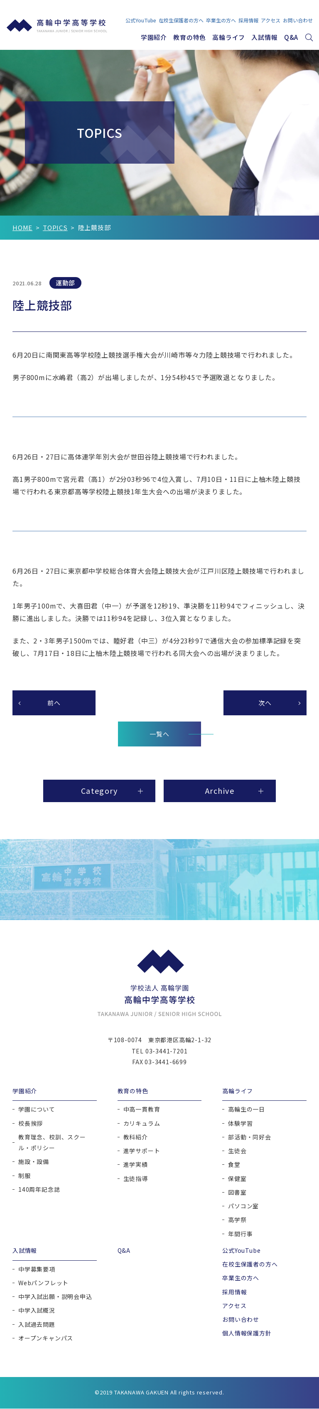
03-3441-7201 (166, 1051)
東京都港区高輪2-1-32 (179, 1040)
